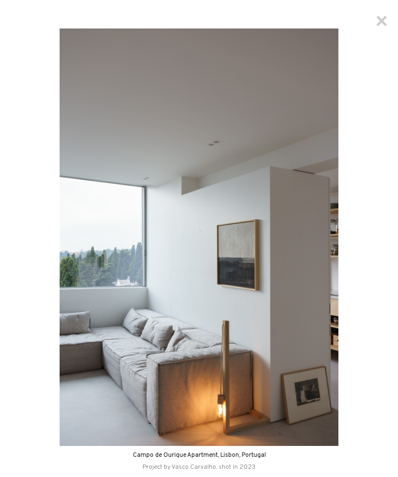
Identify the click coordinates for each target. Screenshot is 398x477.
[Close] (382, 20)
